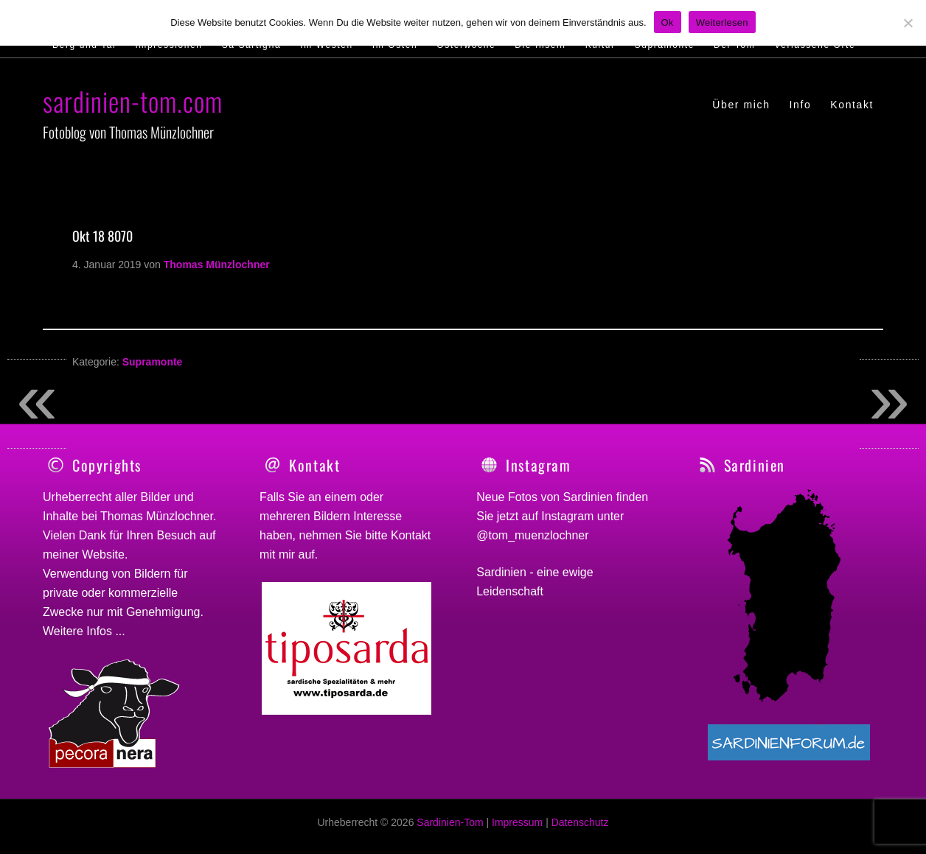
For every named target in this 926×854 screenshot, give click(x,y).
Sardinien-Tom (450, 830)
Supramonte (152, 362)
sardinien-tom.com (133, 100)
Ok (667, 22)
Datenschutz (580, 830)
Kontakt (411, 535)
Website (103, 554)
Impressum (517, 830)
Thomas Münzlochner (156, 516)
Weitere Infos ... (84, 631)
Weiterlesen (722, 22)
